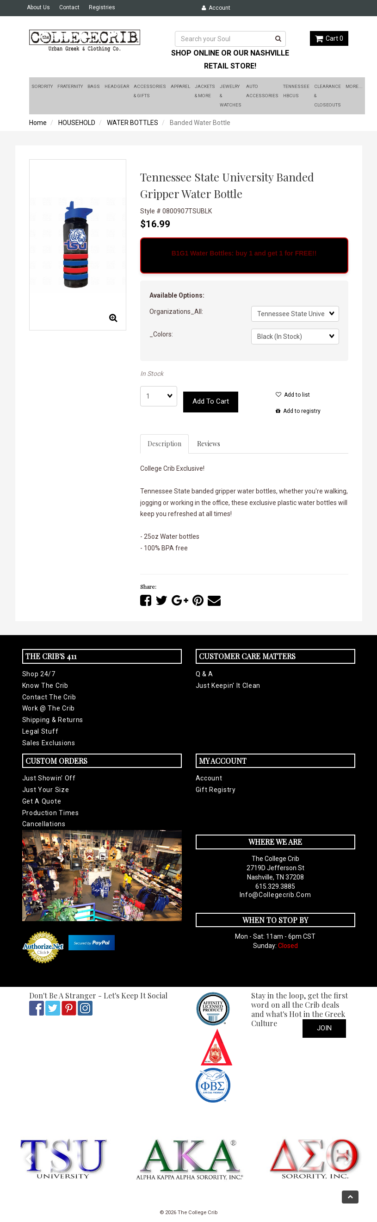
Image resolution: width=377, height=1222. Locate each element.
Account (216, 8)
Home (38, 122)
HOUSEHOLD (76, 122)
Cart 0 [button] (329, 38)
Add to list (293, 395)
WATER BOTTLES (132, 122)
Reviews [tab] (208, 443)
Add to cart (210, 401)
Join (324, 1028)
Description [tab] (164, 443)
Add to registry (298, 411)
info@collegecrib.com (275, 894)
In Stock (151, 373)
